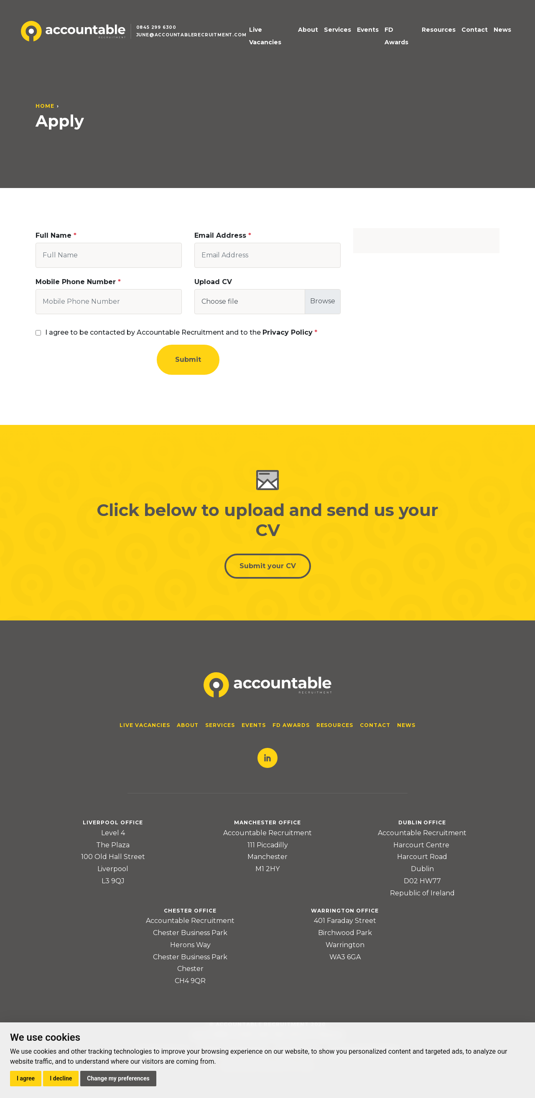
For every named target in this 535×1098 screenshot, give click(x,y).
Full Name (53, 235)
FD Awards (396, 36)
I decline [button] (61, 1078)
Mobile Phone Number (76, 282)
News (502, 29)
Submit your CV (267, 566)
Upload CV (213, 282)
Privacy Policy (287, 332)
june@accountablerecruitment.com (191, 35)
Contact (474, 29)
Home (45, 106)
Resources (439, 29)
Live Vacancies (265, 36)
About (308, 29)
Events (368, 29)
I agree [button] (26, 1078)
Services (337, 29)
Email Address (220, 235)
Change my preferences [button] (118, 1078)
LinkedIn (267, 758)
